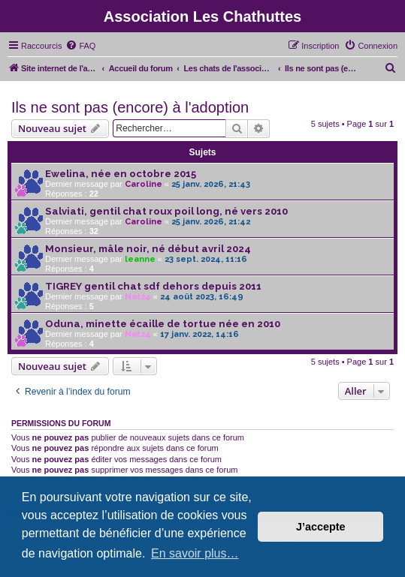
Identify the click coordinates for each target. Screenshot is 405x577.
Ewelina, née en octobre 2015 (120, 173)
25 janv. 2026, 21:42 (210, 222)
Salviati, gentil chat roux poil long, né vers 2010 (166, 211)
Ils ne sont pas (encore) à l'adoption (130, 107)
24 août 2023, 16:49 (201, 297)
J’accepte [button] (321, 527)
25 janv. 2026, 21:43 (210, 184)
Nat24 (138, 297)
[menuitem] (80, 46)
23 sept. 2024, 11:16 (206, 259)
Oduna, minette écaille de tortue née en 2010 (162, 323)
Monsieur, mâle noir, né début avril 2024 (148, 248)
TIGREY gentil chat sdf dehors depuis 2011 (153, 286)
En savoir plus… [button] (195, 553)
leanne (140, 259)
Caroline (143, 184)
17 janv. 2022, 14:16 (199, 334)
